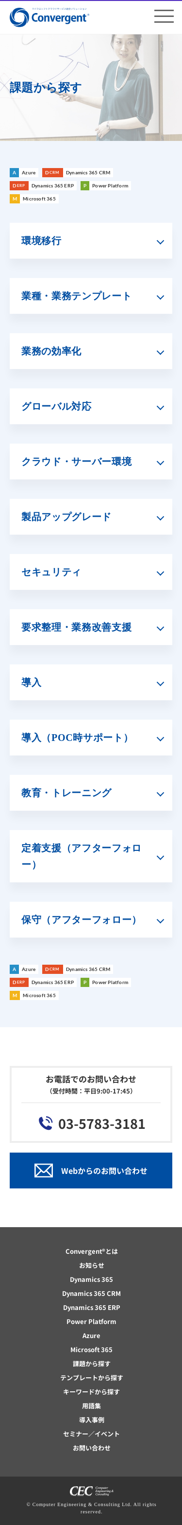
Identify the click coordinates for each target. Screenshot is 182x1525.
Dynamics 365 (91, 1279)
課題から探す (92, 1363)
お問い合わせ (92, 1447)
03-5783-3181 (102, 1123)
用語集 (91, 1405)
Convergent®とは (92, 1251)
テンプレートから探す (91, 1377)
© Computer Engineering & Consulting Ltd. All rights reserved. (92, 1508)
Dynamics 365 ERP (91, 1307)
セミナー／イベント (91, 1433)
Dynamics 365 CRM (91, 1293)
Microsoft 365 (91, 1349)
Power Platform (91, 1321)
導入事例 (91, 1419)
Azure (91, 1335)
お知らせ (91, 1265)
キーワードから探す (91, 1391)
